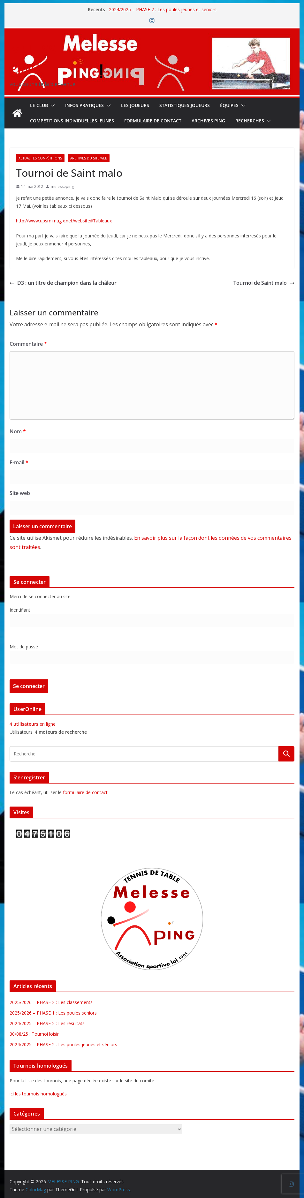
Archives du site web (88, 158)
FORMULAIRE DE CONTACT (152, 121)
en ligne (33, 724)
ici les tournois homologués (38, 1094)
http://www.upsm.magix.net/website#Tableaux (64, 221)
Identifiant (20, 610)
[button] (51, 105)
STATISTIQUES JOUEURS (184, 105)
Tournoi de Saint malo (263, 282)
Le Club (39, 105)
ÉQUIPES (229, 105)
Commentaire (28, 343)
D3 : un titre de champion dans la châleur (63, 282)
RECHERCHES (249, 121)
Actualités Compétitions (40, 158)
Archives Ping (208, 121)
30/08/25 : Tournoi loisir (34, 1034)
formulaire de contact (85, 792)
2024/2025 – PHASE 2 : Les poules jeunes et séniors (163, 9)
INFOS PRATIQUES (84, 105)
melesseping (62, 186)
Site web (20, 493)
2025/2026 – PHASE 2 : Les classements (51, 1002)
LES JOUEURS (135, 105)
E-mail (19, 462)
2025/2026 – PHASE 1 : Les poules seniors (53, 1013)
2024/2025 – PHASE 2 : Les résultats (47, 1023)
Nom (18, 431)
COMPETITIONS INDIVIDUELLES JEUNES (72, 121)
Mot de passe (24, 647)
